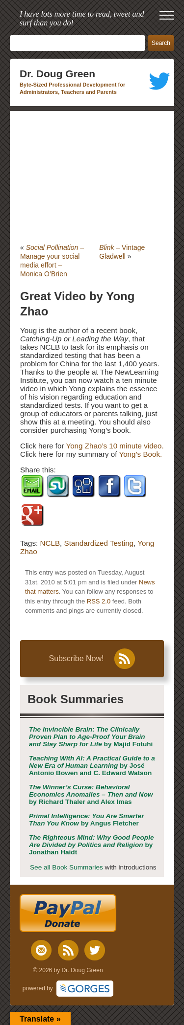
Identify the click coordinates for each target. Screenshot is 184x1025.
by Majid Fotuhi (91, 737)
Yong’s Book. (140, 454)
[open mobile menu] (166, 15)
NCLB (50, 543)
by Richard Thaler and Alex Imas (91, 794)
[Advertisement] (92, 177)
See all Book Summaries (66, 867)
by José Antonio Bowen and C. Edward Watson (92, 766)
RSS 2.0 (98, 601)
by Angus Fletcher (86, 819)
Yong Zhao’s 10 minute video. (114, 446)
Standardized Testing (99, 543)
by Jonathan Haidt (91, 845)
